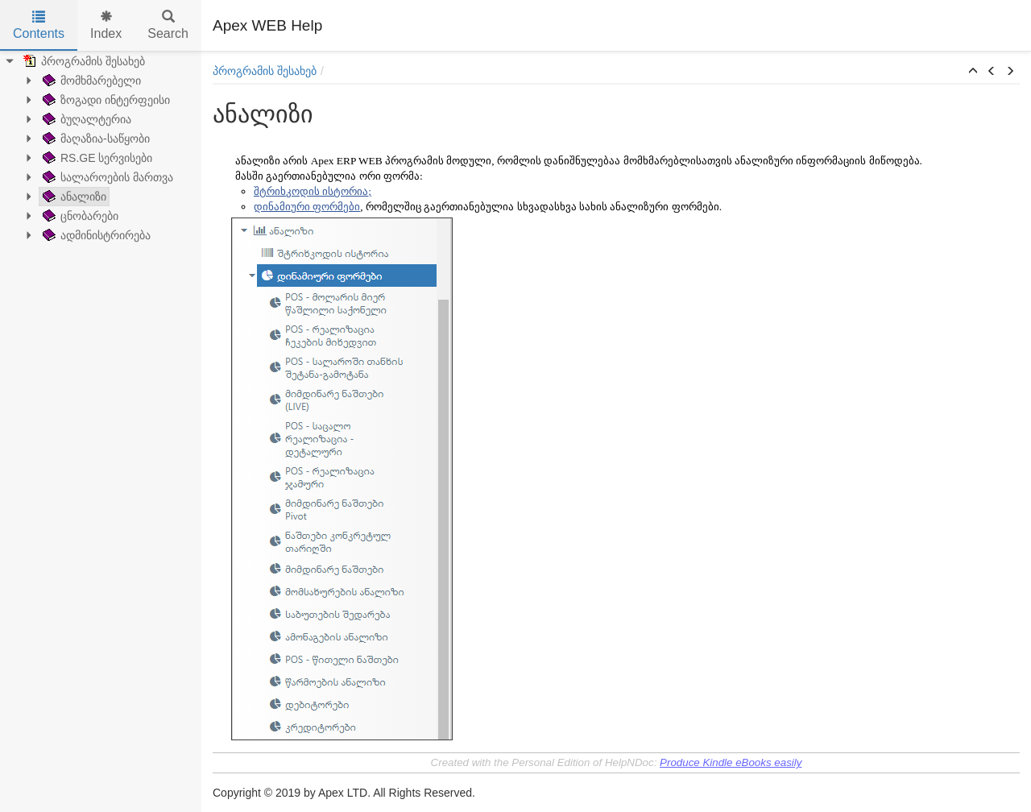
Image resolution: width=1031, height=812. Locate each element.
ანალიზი (72, 196)
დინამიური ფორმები (307, 207)
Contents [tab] (38, 25)
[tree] (100, 148)
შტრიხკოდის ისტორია (311, 191)
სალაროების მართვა (106, 177)
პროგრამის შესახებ (82, 61)
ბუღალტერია (85, 119)
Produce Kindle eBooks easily (730, 762)
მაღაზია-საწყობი (94, 138)
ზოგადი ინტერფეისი (104, 100)
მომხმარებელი (90, 80)
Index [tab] (106, 25)
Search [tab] (167, 25)
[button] (973, 72)
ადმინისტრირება (95, 235)
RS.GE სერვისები (95, 158)
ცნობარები (78, 216)
